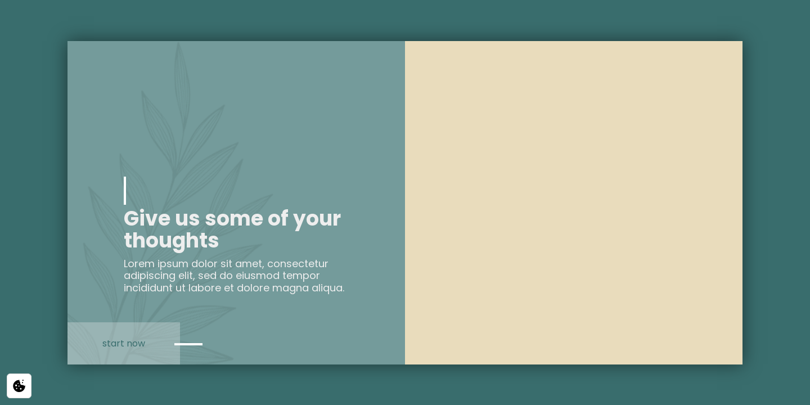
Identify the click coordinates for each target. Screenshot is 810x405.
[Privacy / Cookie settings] (19, 386)
